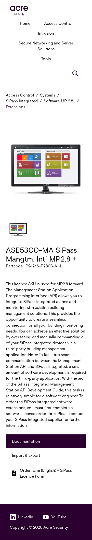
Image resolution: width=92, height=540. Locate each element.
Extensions (15, 106)
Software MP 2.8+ (59, 100)
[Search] (75, 73)
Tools (46, 58)
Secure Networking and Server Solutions (46, 46)
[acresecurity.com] (46, 10)
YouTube (54, 517)
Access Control (58, 23)
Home (25, 23)
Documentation (26, 441)
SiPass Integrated (22, 100)
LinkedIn (21, 517)
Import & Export (26, 455)
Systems (47, 95)
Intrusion (46, 33)
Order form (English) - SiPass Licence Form (42, 473)
